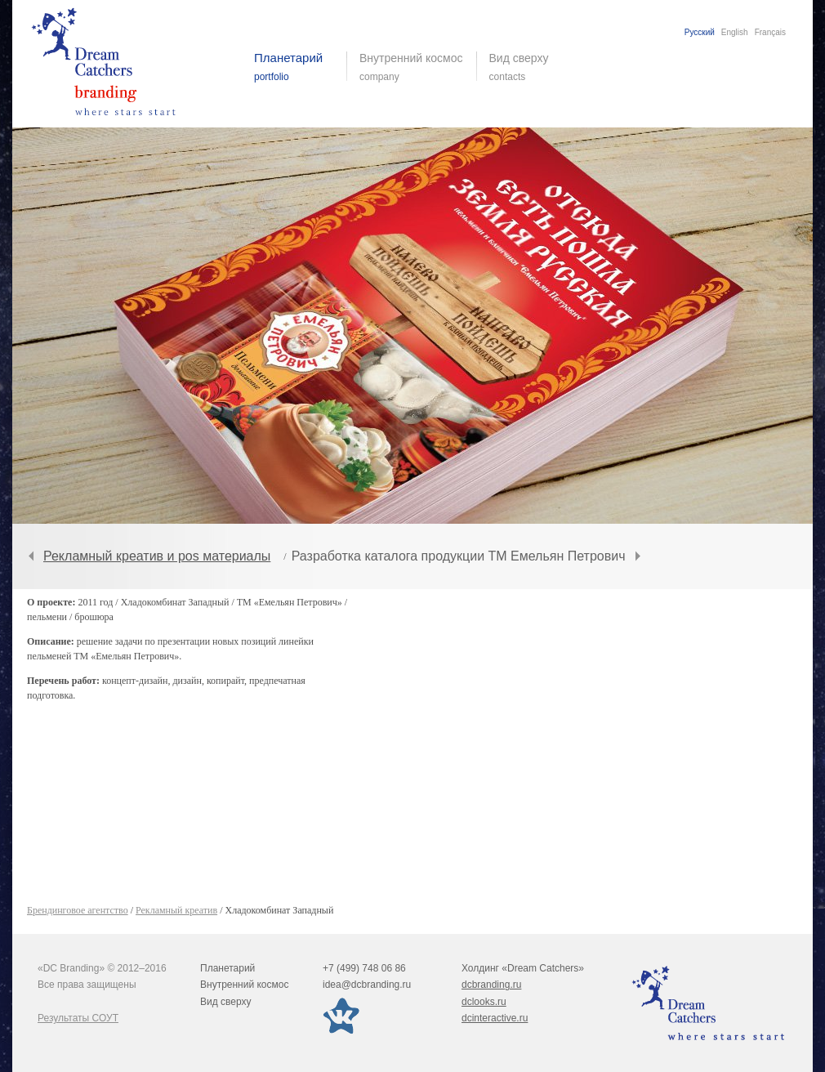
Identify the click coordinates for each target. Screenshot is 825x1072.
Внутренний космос (244, 984)
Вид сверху (529, 67)
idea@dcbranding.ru (367, 984)
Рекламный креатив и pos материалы (156, 556)
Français (770, 32)
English (734, 32)
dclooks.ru (484, 1001)
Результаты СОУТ (78, 1018)
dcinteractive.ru (495, 1018)
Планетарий (227, 968)
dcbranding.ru (491, 984)
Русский (700, 32)
